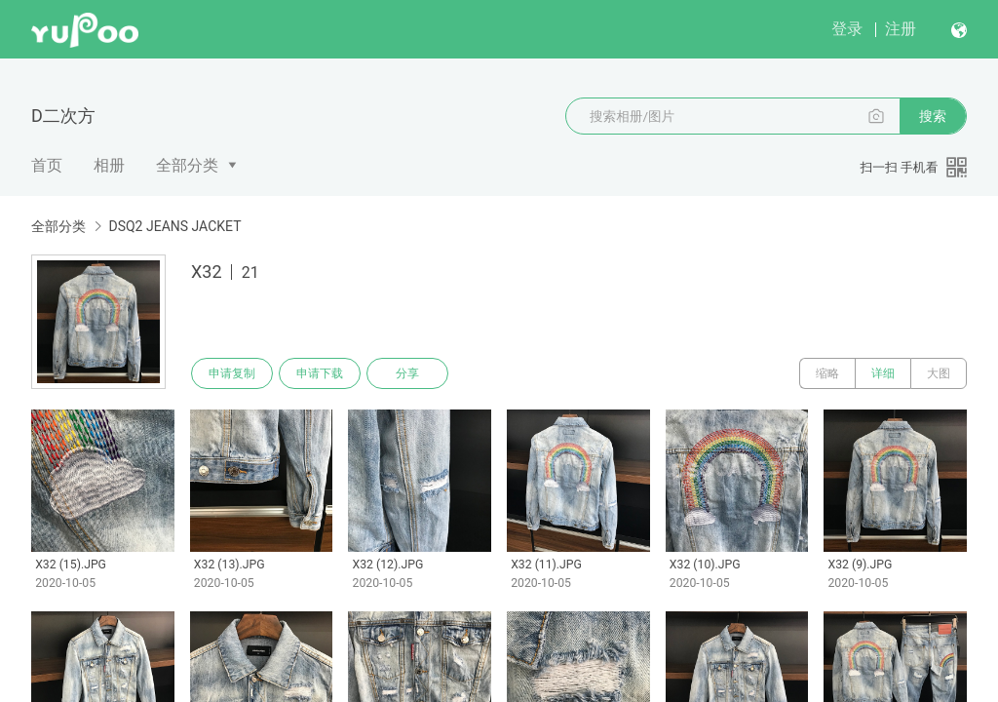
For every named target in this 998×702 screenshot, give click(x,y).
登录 (847, 29)
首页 (46, 165)
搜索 (932, 116)
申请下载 (319, 373)
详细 (883, 373)
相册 (109, 165)
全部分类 (187, 165)
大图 (938, 373)
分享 (407, 373)
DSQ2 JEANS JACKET (174, 226)
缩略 (827, 373)
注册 (900, 29)
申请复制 (232, 373)
